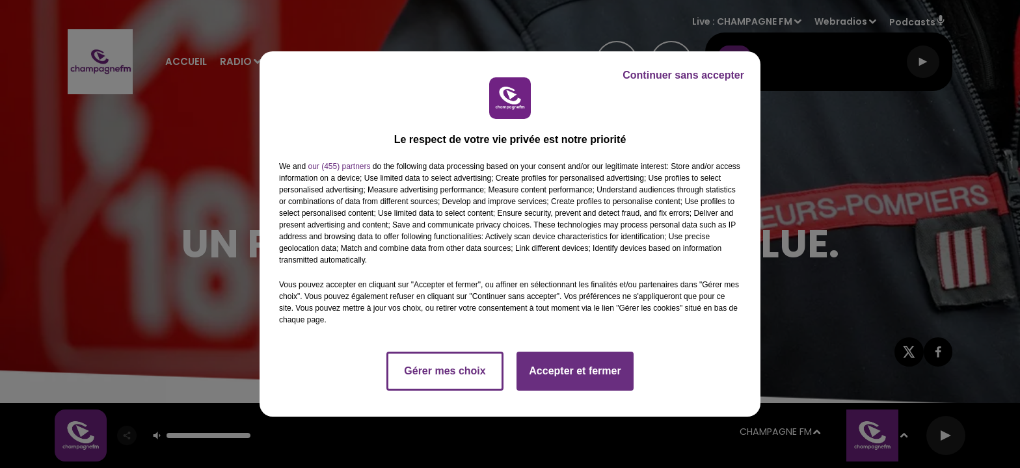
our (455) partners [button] (339, 166)
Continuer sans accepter (683, 75)
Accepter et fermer (575, 370)
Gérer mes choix (444, 370)
